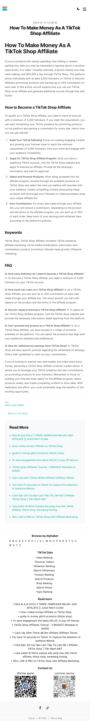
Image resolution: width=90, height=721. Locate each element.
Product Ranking (44, 574)
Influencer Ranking (44, 566)
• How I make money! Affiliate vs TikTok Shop (45, 612)
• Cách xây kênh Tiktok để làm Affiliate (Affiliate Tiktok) (45, 632)
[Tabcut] (5, 8)
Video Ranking (44, 557)
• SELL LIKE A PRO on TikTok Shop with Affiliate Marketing (45, 660)
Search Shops (44, 587)
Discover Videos (44, 561)
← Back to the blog (16, 413)
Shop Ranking (44, 583)
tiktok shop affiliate (14, 405)
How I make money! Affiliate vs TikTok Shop (37, 446)
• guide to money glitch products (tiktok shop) (45, 616)
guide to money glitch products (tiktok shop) (38, 453)
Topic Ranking (44, 591)
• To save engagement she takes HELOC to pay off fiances (45, 620)
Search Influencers (44, 570)
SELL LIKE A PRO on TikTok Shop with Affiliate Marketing (45, 516)
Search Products (44, 578)
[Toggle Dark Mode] (78, 8)
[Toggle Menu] (84, 8)
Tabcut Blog (56, 718)
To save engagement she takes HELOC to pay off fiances (45, 460)
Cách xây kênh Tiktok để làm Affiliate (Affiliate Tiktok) (43, 477)
